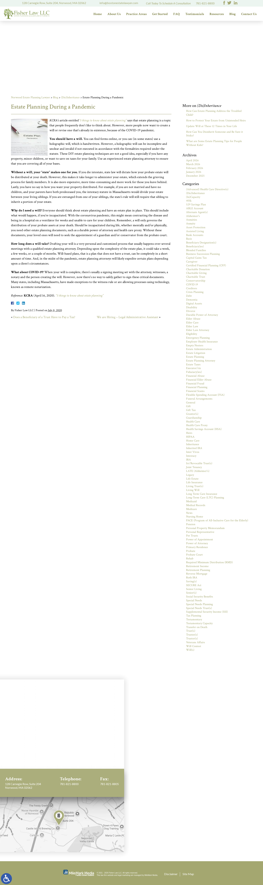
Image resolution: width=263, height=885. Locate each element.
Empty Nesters (194, 345)
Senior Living (194, 589)
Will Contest (193, 646)
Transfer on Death (196, 627)
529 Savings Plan (196, 204)
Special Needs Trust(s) (199, 608)
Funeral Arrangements (199, 399)
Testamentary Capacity (199, 623)
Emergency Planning (198, 338)
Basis (189, 239)
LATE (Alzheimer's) (197, 471)
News (189, 513)
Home (97, 14)
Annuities (191, 220)
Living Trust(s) (194, 486)
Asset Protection (195, 227)
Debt (189, 296)
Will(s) (190, 650)
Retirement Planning (198, 570)
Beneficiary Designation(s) (201, 243)
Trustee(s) (192, 635)
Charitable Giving (196, 273)
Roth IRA (191, 578)
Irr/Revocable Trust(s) (199, 463)
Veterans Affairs (195, 642)
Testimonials (194, 14)
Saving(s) (191, 581)
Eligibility (191, 334)
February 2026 (194, 168)
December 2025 (195, 176)
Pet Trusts (192, 536)
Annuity (190, 224)
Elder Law (192, 326)
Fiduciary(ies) (194, 372)
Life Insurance (194, 482)
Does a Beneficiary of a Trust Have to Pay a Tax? (44, 317)
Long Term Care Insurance (201, 494)
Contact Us (249, 14)
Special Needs (194, 600)
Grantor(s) (192, 414)
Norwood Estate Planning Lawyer (30, 97)
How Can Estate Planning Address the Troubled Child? (214, 113)
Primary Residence (197, 547)
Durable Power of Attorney (202, 315)
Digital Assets (194, 303)
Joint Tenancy (194, 467)
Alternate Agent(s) (197, 212)
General (190, 403)
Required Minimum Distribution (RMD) (209, 562)
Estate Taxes (193, 364)
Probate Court (194, 555)
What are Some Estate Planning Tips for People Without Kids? (214, 143)
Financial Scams (195, 391)
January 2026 (193, 172)
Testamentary (194, 619)
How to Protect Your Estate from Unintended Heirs (216, 120)
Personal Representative (200, 532)
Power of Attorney (197, 543)
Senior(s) (191, 593)
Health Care (193, 422)
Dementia (191, 300)
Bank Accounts (194, 235)
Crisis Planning (194, 292)
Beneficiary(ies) (195, 246)
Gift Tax (191, 410)
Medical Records (195, 505)
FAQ (176, 14)
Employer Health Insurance (202, 342)
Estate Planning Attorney (200, 361)
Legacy (190, 475)
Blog (232, 14)
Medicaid (191, 501)
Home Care (192, 441)
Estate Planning (195, 357)
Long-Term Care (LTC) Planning (205, 498)
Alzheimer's (193, 216)
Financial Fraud (195, 383)
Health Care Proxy (197, 425)
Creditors (191, 288)
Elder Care (192, 323)
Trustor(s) (192, 638)
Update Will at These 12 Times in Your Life (211, 126)
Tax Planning (193, 616)
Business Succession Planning (203, 254)
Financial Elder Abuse (199, 380)
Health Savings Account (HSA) (204, 429)
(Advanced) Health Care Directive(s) (207, 189)
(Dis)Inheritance (70, 97)
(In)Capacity (193, 197)
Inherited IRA (194, 448)
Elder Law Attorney (197, 330)
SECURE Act (193, 585)
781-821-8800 (205, 3)
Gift (188, 406)
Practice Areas (136, 14)
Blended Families (196, 250)
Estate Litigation (195, 353)
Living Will (192, 490)
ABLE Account (194, 208)
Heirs (189, 433)
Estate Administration (199, 349)
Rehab (189, 558)
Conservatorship (195, 281)
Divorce (190, 311)
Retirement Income (197, 566)
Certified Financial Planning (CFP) (206, 265)
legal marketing (124, 875)
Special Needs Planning (199, 604)
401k (189, 201)
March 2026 (193, 164)
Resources (217, 14)
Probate (190, 551)
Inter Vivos (192, 452)
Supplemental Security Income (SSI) (207, 612)
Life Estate (192, 479)
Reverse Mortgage (196, 574)
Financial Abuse (195, 376)
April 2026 (192, 160)
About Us (114, 14)
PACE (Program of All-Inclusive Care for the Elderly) (217, 520)
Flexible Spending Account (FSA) (205, 395)
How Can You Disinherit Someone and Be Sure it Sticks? (214, 134)
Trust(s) (190, 631)
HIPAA (190, 437)
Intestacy (191, 456)
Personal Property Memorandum (205, 528)
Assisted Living (195, 231)
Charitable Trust (195, 277)
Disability (191, 307)
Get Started (160, 14)
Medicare (191, 509)
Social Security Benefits (199, 597)
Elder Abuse (193, 319)
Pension (190, 524)
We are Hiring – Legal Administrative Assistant (127, 317)
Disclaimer (171, 874)
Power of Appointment (199, 539)
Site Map (188, 874)
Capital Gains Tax (196, 258)
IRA (188, 460)
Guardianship (194, 418)
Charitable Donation (198, 269)
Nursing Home (194, 517)
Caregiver (191, 262)
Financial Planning (196, 387)
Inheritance (192, 444)
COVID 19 (192, 284)
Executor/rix (193, 368)
